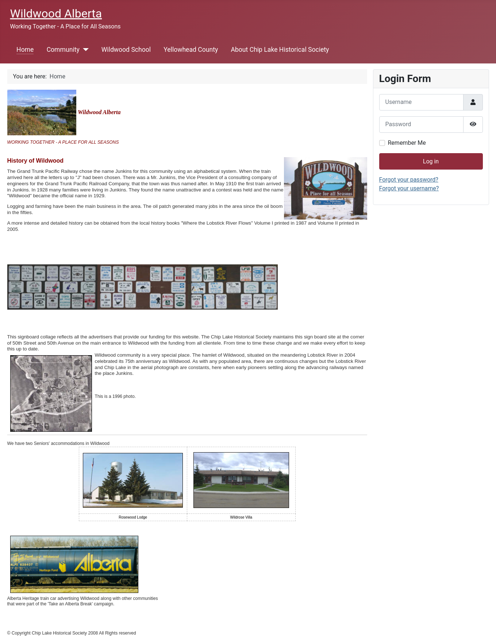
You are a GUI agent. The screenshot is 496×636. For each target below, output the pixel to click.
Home (25, 49)
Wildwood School (126, 49)
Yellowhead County (191, 49)
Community (63, 49)
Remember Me (407, 142)
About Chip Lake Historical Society (280, 49)
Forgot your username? (409, 188)
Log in (431, 161)
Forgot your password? (408, 179)
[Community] (84, 49)
